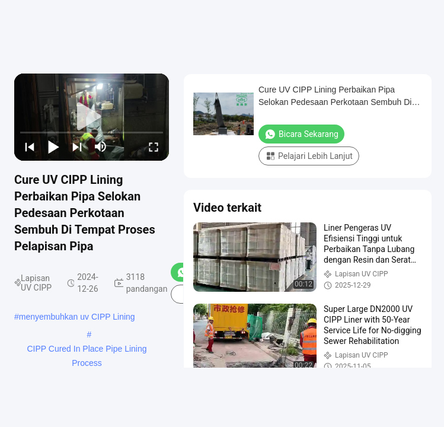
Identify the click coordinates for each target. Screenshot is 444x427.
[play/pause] (53, 146)
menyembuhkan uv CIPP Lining (77, 316)
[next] (77, 146)
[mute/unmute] (101, 146)
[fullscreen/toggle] (153, 146)
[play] (92, 117)
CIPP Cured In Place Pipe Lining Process (86, 350)
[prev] (29, 146)
